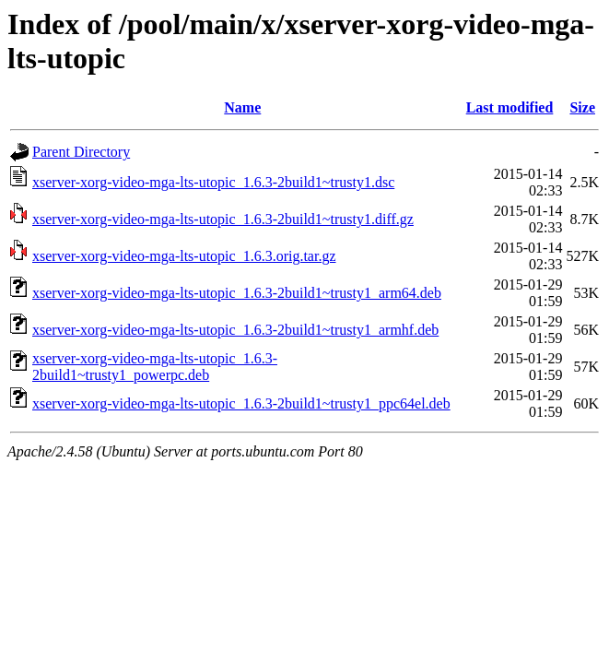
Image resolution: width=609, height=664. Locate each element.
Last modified (510, 107)
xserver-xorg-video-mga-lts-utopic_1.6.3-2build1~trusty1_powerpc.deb (154, 366)
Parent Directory (81, 152)
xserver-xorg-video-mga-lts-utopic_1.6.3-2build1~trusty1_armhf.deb (235, 330)
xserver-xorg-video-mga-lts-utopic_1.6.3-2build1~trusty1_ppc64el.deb (241, 403)
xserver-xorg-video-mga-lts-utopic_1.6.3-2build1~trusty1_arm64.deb (236, 293)
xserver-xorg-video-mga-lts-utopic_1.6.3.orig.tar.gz (184, 256)
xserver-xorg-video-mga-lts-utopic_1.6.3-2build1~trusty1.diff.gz (223, 219)
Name (242, 107)
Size (582, 107)
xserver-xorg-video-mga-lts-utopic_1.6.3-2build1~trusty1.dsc (213, 182)
